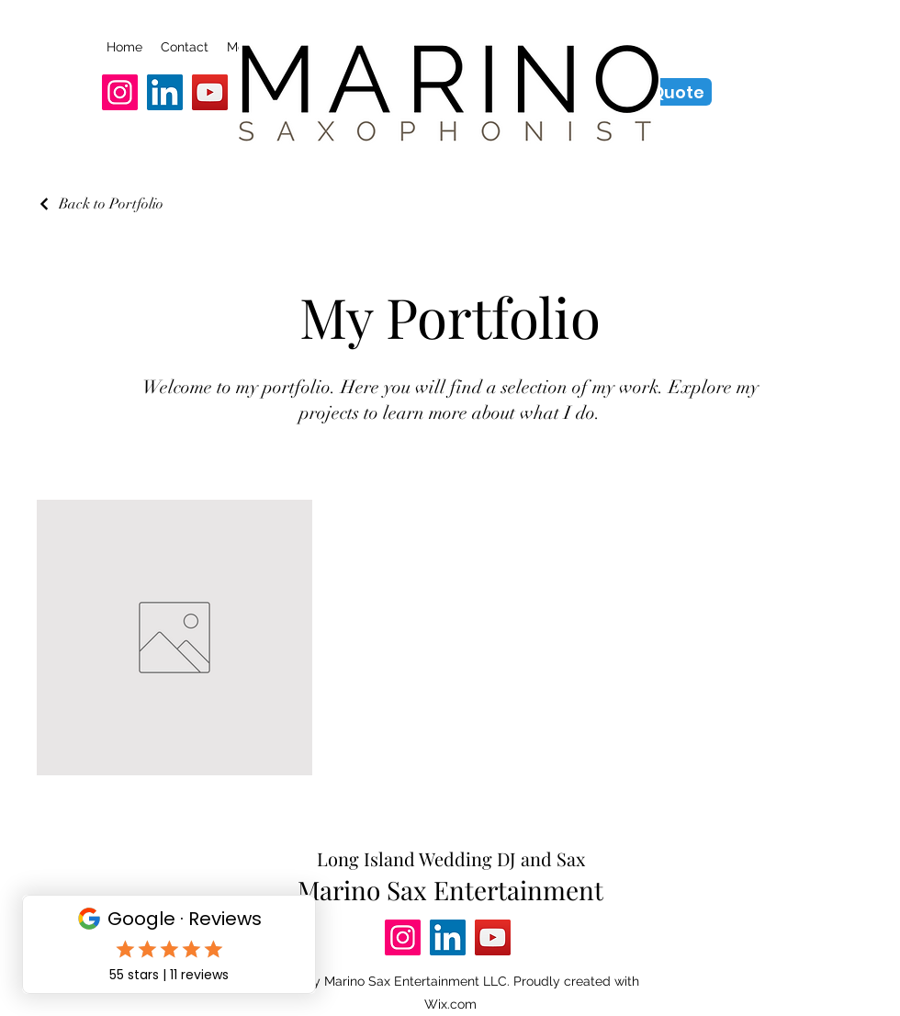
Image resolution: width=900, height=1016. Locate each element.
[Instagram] (120, 92)
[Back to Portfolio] (100, 204)
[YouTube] (210, 92)
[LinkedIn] (165, 92)
